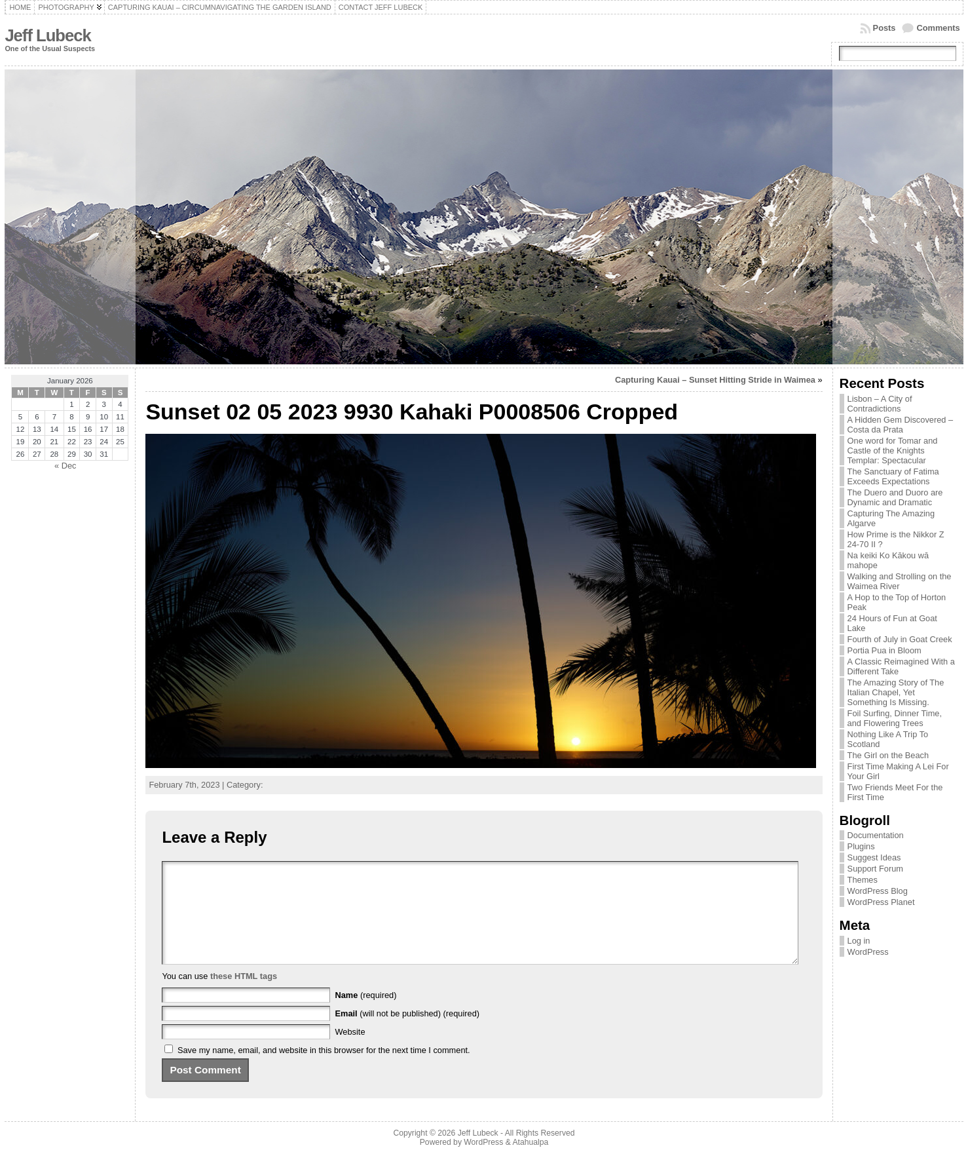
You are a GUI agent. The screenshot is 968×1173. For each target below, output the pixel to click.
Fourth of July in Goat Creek (899, 639)
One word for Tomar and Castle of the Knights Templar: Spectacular (892, 450)
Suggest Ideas (874, 857)
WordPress (868, 952)
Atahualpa (530, 1161)
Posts (884, 28)
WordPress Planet (881, 902)
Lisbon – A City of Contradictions (879, 403)
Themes (862, 880)
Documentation (875, 835)
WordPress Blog (877, 891)
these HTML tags (243, 996)
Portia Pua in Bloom (884, 650)
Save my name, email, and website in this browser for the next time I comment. (323, 1070)
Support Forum (875, 869)
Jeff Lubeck (47, 35)
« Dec (65, 466)
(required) (366, 1015)
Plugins (861, 846)
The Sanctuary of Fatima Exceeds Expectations (893, 476)
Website (350, 1051)
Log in (858, 941)
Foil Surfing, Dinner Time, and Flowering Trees (894, 718)
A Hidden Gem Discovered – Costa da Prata (900, 424)
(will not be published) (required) (407, 1033)
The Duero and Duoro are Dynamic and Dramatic (895, 497)
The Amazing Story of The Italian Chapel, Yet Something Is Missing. (895, 692)
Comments (937, 28)
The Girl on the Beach (888, 755)
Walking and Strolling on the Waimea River (899, 581)
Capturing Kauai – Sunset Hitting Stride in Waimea (715, 380)
